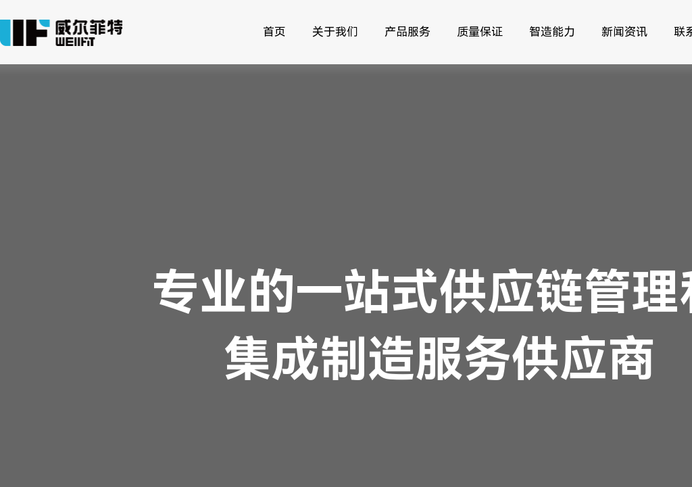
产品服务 (407, 32)
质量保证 (480, 32)
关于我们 (335, 32)
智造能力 (552, 32)
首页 (274, 32)
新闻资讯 (624, 32)
